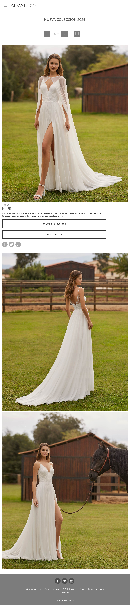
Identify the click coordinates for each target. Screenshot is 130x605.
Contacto (65, 592)
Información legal (33, 589)
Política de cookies (53, 589)
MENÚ (5, 5)
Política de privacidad (74, 589)
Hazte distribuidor (95, 589)
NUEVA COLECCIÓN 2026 (64, 19)
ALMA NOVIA (24, 5)
